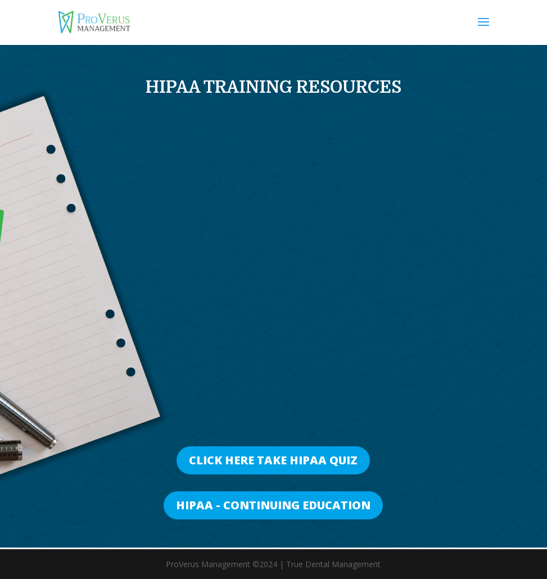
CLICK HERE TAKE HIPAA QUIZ (273, 460)
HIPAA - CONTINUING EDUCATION (273, 505)
